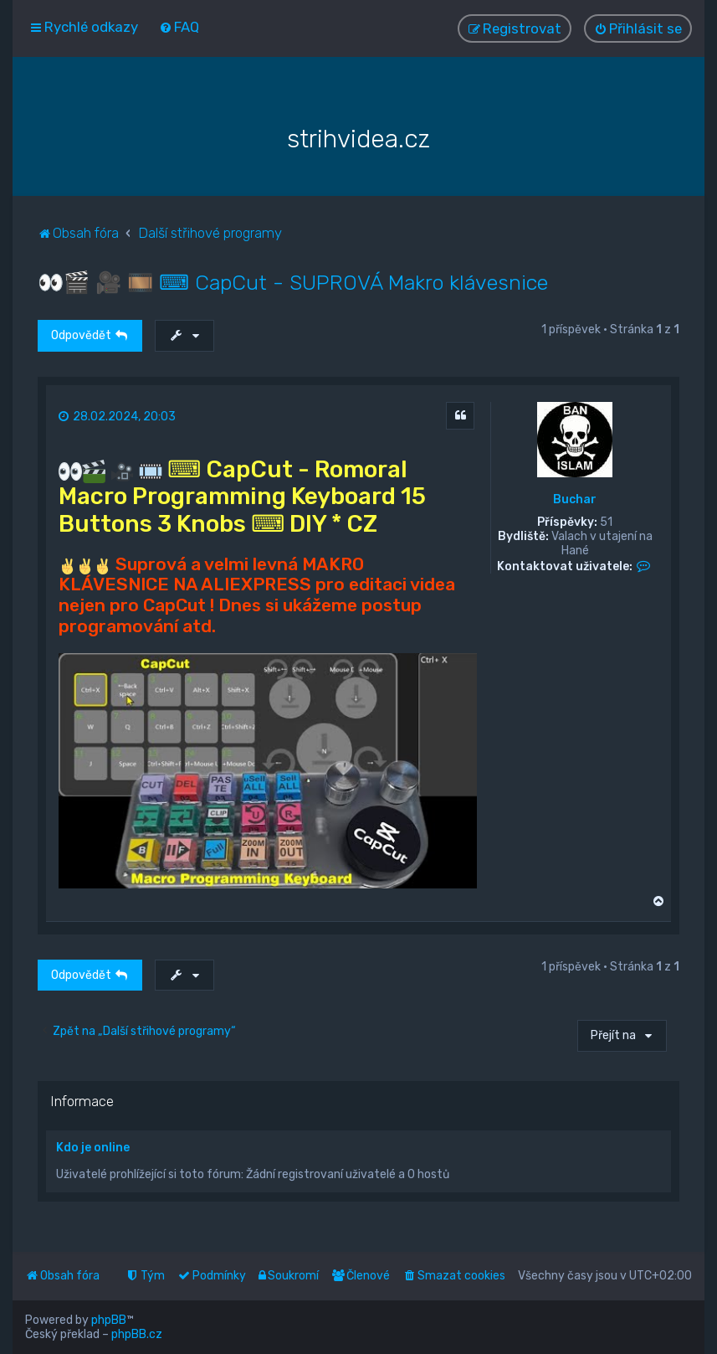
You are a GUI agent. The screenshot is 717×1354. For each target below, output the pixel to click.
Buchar (575, 500)
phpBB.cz (136, 1334)
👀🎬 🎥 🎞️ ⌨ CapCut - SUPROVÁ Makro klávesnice (293, 282)
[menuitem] (179, 26)
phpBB (108, 1320)
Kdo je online (93, 1147)
